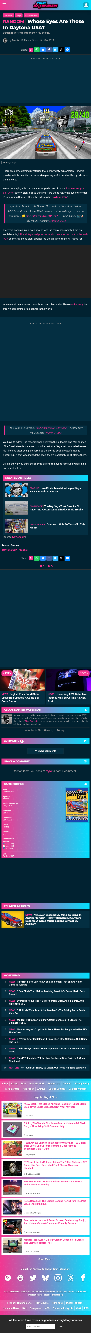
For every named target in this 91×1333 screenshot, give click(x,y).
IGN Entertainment (46, 1291)
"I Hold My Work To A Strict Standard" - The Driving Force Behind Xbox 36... (47, 1012)
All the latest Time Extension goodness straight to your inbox (45, 1320)
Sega (18, 15)
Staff (23, 1083)
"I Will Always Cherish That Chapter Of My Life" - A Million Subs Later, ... (47, 1050)
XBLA (9, 806)
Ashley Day (77, 304)
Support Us (54, 1083)
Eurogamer (36, 1308)
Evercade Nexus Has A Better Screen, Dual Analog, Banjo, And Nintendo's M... (46, 1002)
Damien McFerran (21, 40)
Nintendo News (11, 1308)
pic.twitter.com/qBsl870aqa (51, 427)
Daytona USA (31, 15)
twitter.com (18, 536)
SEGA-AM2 (7, 820)
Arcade (6, 799)
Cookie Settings (57, 1088)
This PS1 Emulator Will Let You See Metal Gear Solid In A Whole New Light (47, 1060)
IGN (24, 1308)
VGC (47, 1308)
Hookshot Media (19, 1291)
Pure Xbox (57, 1303)
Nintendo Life (24, 1303)
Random (8, 15)
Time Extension (32, 721)
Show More (45, 1259)
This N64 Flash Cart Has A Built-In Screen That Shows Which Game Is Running (45, 983)
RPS (86, 1308)
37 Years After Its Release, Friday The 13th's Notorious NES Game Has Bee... (48, 1040)
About (14, 1083)
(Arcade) (15, 549)
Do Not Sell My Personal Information (45, 1295)
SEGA (5, 813)
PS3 (4, 806)
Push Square (42, 1303)
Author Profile (33, 730)
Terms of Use (12, 1088)
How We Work (36, 1083)
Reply (60, 730)
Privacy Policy (81, 1083)
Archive (41, 1088)
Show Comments (45, 751)
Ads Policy (28, 1088)
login (49, 771)
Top (5, 1083)
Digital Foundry (74, 1303)
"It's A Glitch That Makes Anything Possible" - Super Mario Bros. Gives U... (47, 993)
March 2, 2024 (57, 220)
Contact (67, 1083)
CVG (78, 1308)
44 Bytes (70, 1291)
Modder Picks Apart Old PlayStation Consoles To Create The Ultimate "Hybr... (45, 1021)
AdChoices (81, 1291)
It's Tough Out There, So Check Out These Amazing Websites (47, 1067)
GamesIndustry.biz (63, 1308)
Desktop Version (77, 1088)
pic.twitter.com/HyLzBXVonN (42, 215)
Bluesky (49, 730)
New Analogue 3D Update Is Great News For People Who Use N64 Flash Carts (48, 1031)
